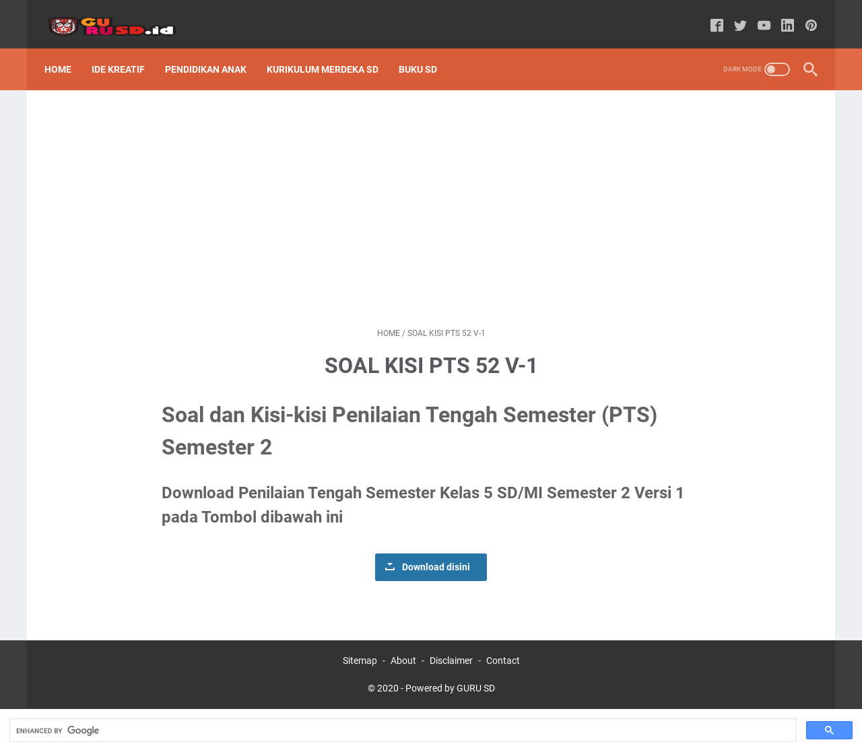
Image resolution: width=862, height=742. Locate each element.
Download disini (436, 551)
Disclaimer (451, 645)
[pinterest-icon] (804, 16)
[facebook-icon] (710, 16)
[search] (401, 715)
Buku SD (424, 53)
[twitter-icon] (733, 16)
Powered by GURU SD (450, 672)
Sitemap (360, 645)
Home (64, 53)
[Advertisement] (431, 192)
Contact (503, 645)
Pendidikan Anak (212, 53)
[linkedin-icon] (780, 16)
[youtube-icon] (757, 16)
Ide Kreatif (125, 53)
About (403, 645)
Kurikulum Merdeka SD (329, 53)
